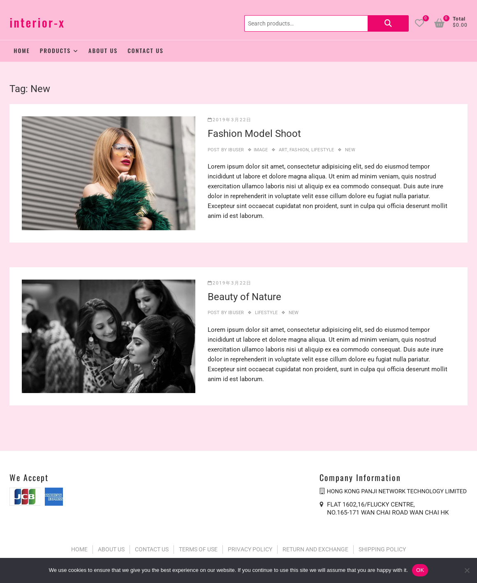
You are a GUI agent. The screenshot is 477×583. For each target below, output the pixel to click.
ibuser (235, 150)
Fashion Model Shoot (254, 133)
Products (55, 50)
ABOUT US (111, 549)
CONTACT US (152, 549)
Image (261, 150)
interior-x (37, 22)
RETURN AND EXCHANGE (315, 549)
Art (283, 150)
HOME (79, 549)
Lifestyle (322, 150)
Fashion (299, 150)
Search (388, 23)
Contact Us (145, 50)
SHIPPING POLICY (382, 549)
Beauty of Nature (244, 297)
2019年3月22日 (230, 120)
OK (420, 570)
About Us (103, 50)
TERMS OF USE (198, 549)
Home (22, 50)
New (350, 150)
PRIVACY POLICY (250, 549)
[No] (467, 570)
